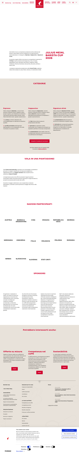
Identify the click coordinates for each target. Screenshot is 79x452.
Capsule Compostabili (27, 387)
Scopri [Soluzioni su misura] (14, 368)
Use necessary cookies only (69, 435)
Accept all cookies (69, 428)
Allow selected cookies (69, 432)
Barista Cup (8, 3)
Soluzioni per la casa (47, 2)
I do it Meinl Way (17, 3)
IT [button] (76, 2)
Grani (23, 389)
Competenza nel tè (26, 405)
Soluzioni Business (32, 2)
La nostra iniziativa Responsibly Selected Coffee (10, 399)
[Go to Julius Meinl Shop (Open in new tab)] (73, 2)
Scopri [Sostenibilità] (64, 367)
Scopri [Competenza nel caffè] (39, 372)
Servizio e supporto (8, 416)
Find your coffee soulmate (28, 412)
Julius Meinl (58, 2)
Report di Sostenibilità (8, 402)
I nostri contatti (64, 2)
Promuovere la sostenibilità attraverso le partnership (10, 405)
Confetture (24, 394)
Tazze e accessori (7, 418)
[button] (70, 2)
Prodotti (5, 414)
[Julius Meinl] (2, 2)
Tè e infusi (24, 396)
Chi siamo (24, 418)
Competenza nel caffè (27, 402)
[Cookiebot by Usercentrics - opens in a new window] (8, 450)
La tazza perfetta (54, 2)
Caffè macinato (26, 391)
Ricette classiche (26, 410)
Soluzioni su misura (8, 411)
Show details (19, 449)
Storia (23, 421)
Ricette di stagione (26, 407)
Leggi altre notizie (53, 405)
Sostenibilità (25, 3)
